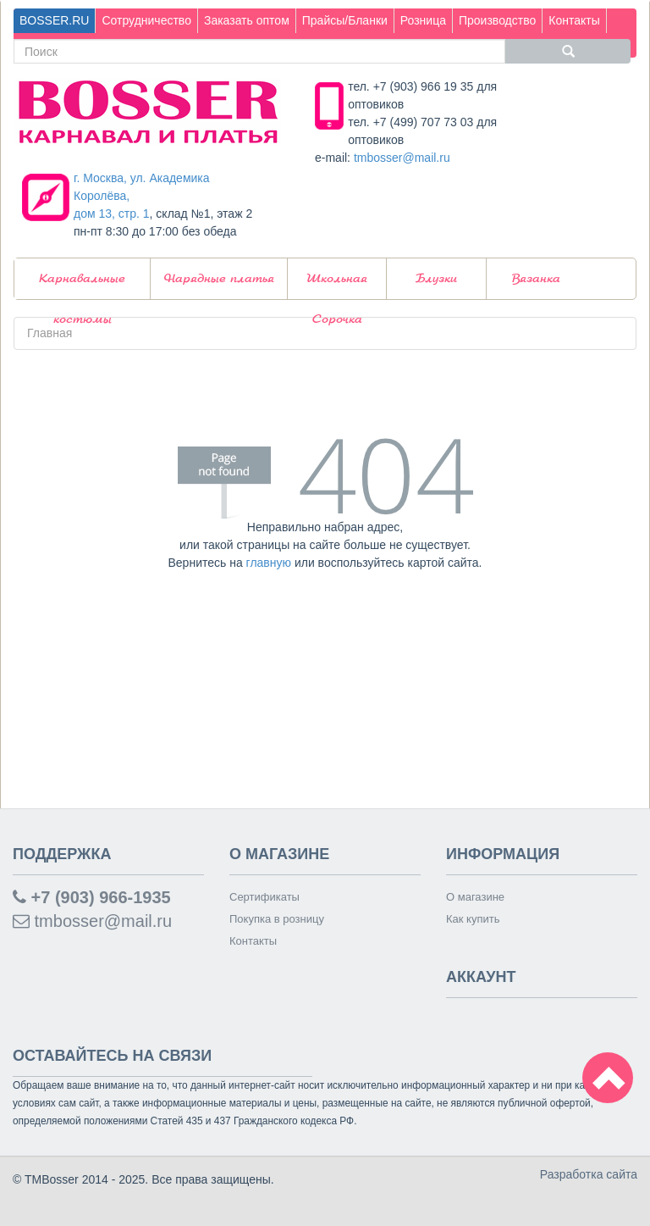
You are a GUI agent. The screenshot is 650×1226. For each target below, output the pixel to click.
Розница (423, 20)
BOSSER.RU (54, 20)
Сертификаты (264, 896)
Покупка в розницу (276, 919)
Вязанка (536, 279)
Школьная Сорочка (336, 286)
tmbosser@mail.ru (402, 157)
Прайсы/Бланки (345, 20)
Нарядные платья (219, 279)
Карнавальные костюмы (82, 286)
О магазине (475, 896)
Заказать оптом (246, 20)
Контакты (573, 20)
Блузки (436, 279)
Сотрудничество (146, 20)
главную (268, 562)
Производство (497, 20)
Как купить (472, 919)
